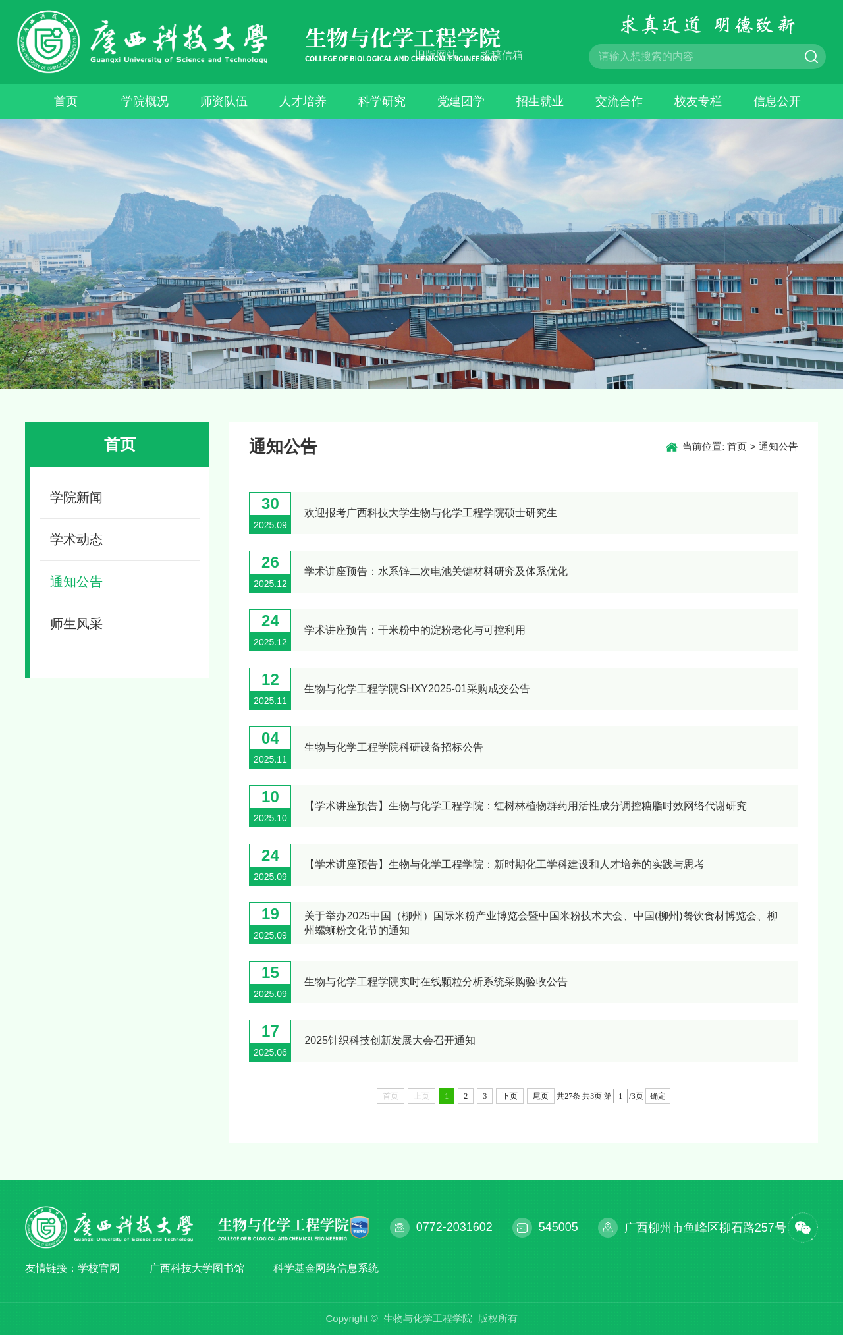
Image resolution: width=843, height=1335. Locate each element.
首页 (66, 101)
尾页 (541, 1096)
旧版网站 (436, 55)
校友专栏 (698, 101)
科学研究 (382, 101)
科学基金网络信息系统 (326, 1268)
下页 (510, 1096)
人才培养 (303, 101)
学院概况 (145, 101)
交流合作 (619, 101)
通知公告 (76, 581)
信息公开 (777, 101)
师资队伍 (224, 101)
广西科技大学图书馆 (197, 1268)
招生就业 (540, 101)
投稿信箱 (502, 55)
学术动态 (76, 539)
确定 (658, 1096)
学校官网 (99, 1268)
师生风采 (76, 623)
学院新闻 (76, 497)
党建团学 (461, 101)
